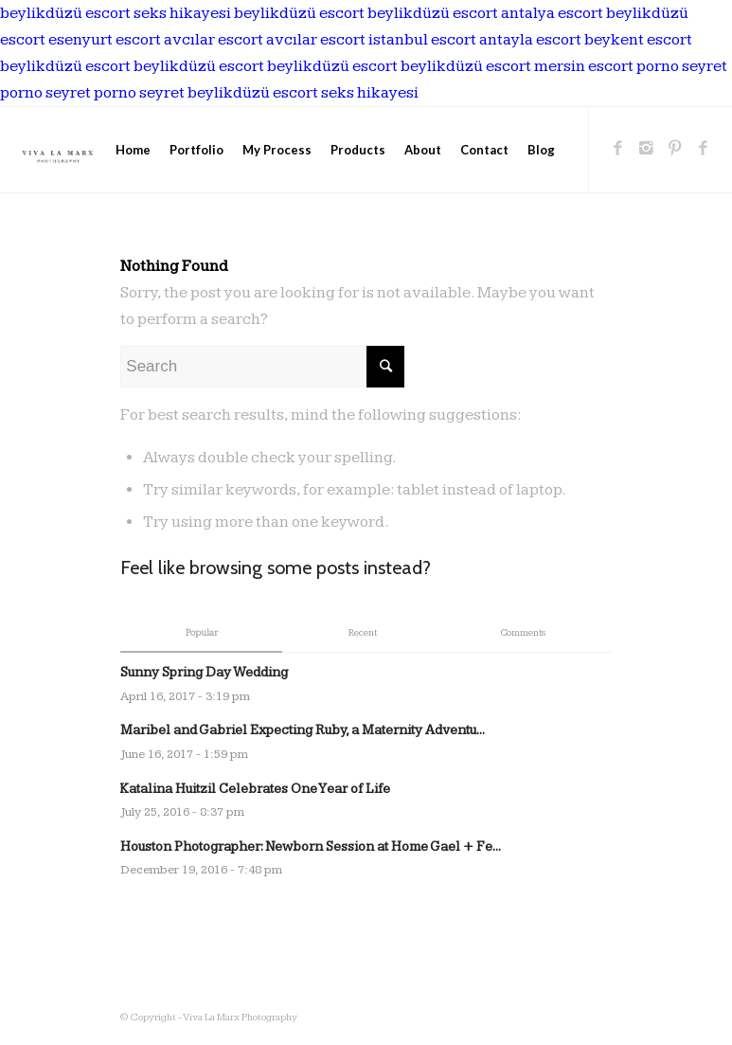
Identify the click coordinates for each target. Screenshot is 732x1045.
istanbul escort (422, 39)
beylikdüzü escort (65, 13)
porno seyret (681, 66)
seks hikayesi (182, 13)
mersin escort (584, 66)
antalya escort (552, 13)
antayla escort (530, 39)
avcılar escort (213, 39)
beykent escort (638, 39)
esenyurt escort (104, 39)
